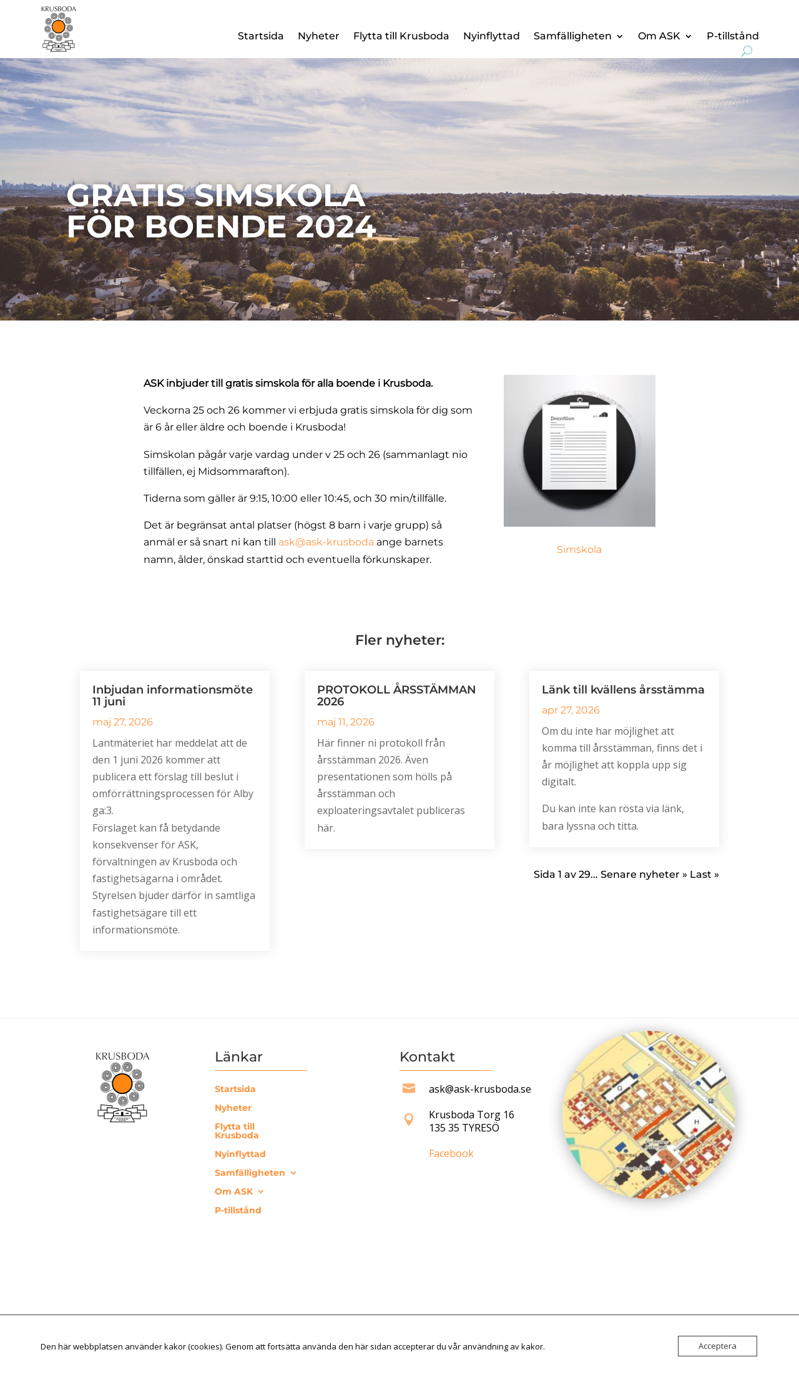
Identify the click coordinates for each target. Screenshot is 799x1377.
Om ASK (659, 37)
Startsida (261, 37)
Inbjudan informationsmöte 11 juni (172, 695)
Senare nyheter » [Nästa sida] (644, 874)
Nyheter (319, 37)
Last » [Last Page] (704, 874)
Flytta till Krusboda (401, 37)
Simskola (579, 549)
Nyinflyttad (491, 37)
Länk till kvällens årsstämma (623, 690)
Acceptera (718, 1345)
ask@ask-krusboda (326, 542)
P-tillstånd (733, 37)
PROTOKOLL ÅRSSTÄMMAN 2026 (396, 695)
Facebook (451, 1153)
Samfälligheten (573, 37)
